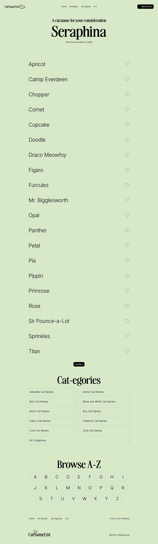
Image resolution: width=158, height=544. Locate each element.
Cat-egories (56, 518)
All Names (42, 518)
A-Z (67, 518)
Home (31, 518)
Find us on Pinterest (119, 518)
